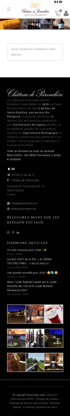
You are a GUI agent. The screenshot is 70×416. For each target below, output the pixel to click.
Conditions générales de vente (40, 407)
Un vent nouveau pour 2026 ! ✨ (27, 250)
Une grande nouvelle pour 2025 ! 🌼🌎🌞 (32, 272)
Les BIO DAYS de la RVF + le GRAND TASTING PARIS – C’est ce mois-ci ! (29, 261)
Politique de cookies (47, 399)
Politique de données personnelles (29, 403)
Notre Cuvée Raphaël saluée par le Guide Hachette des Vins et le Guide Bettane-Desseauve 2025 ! (32, 286)
